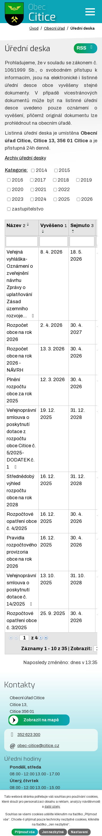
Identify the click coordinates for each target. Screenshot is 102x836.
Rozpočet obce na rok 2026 (19, 332)
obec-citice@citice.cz (34, 745)
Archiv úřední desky (25, 158)
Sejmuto (82, 225)
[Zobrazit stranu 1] (24, 638)
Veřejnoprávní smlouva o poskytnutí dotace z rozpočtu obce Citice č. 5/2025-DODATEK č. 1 (21, 439)
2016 (17, 179)
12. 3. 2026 (52, 379)
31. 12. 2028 (77, 414)
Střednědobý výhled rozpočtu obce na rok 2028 (20, 490)
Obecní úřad (54, 28)
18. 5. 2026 (76, 255)
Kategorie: (16, 170)
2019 (86, 179)
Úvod (34, 28)
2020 (17, 189)
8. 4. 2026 (51, 252)
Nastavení (79, 832)
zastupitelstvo (27, 209)
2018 (63, 179)
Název (16, 225)
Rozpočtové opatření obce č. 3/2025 (22, 620)
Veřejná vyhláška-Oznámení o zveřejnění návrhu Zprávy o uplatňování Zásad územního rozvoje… (21, 283)
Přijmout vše (25, 832)
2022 (64, 189)
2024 (40, 199)
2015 (64, 170)
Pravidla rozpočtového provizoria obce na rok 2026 (22, 552)
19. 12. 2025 (47, 414)
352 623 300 (25, 734)
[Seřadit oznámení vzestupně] (28, 223)
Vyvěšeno (53, 225)
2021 (40, 189)
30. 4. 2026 (76, 352)
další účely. (52, 806)
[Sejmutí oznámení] (82, 241)
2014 (41, 170)
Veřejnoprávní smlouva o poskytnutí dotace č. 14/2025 (21, 590)
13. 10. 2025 (47, 579)
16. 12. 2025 (47, 480)
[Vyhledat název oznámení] (22, 241)
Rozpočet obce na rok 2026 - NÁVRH (19, 359)
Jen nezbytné (53, 832)
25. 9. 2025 (52, 613)
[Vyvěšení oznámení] (54, 241)
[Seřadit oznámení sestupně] (28, 225)
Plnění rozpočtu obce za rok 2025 (19, 390)
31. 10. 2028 (77, 579)
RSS (86, 48)
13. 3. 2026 (52, 348)
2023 (17, 199)
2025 (64, 199)
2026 (87, 199)
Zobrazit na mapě (41, 720)
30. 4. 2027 (76, 329)
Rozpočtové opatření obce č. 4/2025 (22, 521)
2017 (40, 179)
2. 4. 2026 (51, 325)
